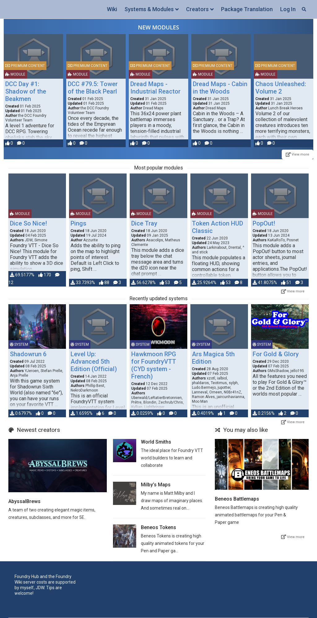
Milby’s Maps (156, 485)
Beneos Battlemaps (237, 499)
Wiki (112, 9)
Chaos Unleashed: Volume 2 (280, 87)
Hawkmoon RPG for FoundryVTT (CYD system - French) (153, 365)
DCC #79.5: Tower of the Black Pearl (93, 87)
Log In (288, 9)
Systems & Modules (149, 9)
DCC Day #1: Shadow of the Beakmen (25, 91)
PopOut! (264, 223)
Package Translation (247, 9)
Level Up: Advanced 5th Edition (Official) (94, 361)
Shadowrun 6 (28, 354)
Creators (197, 9)
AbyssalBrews (24, 501)
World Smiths (156, 442)
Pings (78, 223)
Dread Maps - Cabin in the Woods (220, 87)
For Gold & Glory (276, 354)
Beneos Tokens (158, 527)
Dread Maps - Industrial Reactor (155, 87)
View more (297, 154)
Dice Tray (144, 223)
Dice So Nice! (28, 223)
